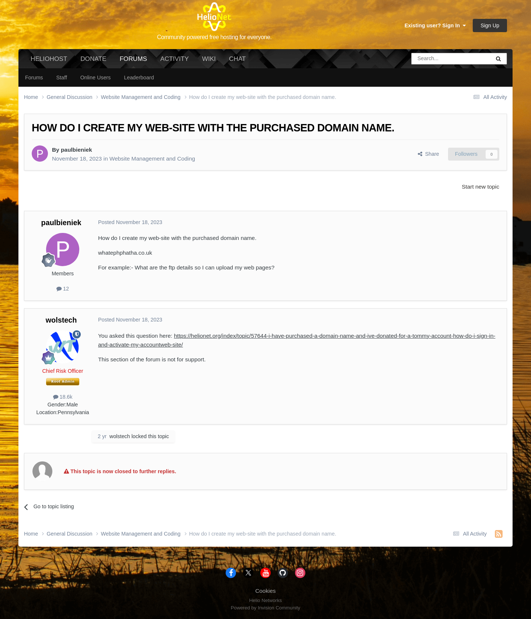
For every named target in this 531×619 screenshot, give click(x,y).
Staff (61, 77)
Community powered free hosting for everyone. (214, 37)
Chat (237, 58)
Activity (174, 58)
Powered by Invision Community (265, 608)
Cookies (265, 591)
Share (428, 154)
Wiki (209, 58)
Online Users (95, 77)
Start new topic (480, 186)
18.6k (63, 397)
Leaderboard (139, 77)
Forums (133, 61)
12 (62, 289)
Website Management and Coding (152, 158)
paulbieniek (76, 150)
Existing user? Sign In (435, 25)
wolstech (61, 320)
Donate (93, 58)
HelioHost (49, 58)
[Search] (432, 58)
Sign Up (489, 25)
